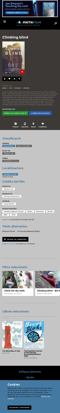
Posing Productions (12, 196)
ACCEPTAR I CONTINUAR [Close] (19, 407)
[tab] (22, 71)
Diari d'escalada (24, 146)
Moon (30, 211)
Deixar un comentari (15, 239)
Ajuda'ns (5, 219)
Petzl (13, 215)
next (55, 283)
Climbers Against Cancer (14, 211)
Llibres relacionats (40, 113)
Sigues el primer (9, 244)
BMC (6, 215)
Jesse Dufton (9, 204)
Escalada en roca (10, 161)
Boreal (50, 211)
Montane (40, 211)
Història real (9, 153)
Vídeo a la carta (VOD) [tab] (15, 113)
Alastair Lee (7, 85)
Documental (9, 146)
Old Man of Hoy (10, 174)
